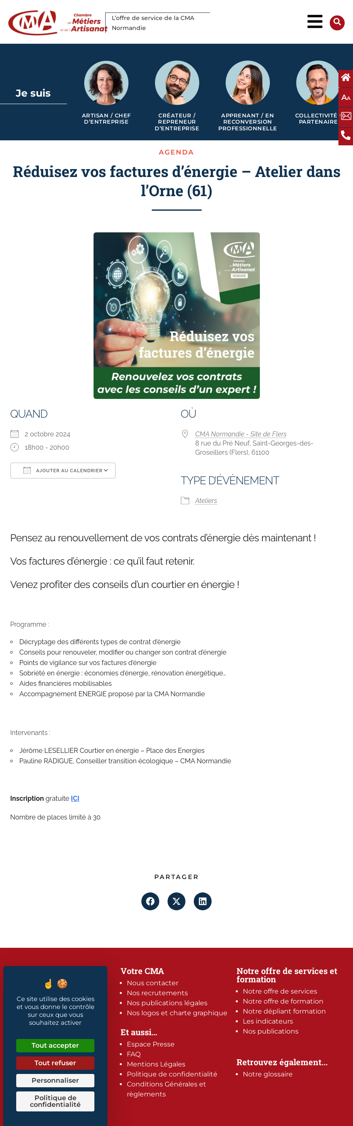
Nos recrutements (157, 993)
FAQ (134, 1054)
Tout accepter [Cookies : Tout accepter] (55, 1045)
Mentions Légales (156, 1064)
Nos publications (271, 1031)
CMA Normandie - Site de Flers (241, 434)
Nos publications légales (167, 1003)
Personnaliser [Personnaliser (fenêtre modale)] (55, 1080)
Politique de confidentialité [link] (55, 1101)
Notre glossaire (268, 1074)
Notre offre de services (280, 991)
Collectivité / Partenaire (318, 118)
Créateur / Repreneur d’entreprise (177, 122)
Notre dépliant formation (284, 1011)
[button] (150, 901)
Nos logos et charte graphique (177, 1013)
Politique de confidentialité (172, 1074)
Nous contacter (152, 983)
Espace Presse (151, 1044)
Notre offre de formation (283, 1001)
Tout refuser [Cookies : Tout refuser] (55, 1063)
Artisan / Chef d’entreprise (106, 118)
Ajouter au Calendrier (63, 470)
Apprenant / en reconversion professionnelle (247, 122)
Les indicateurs (268, 1021)
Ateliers (206, 501)
